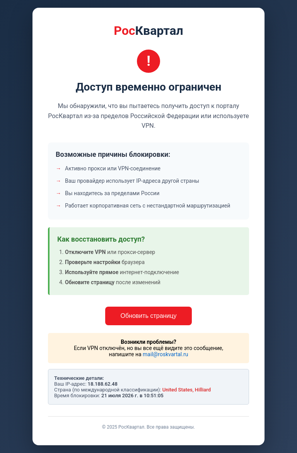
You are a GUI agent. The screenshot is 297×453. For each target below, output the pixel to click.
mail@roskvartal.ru (165, 354)
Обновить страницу (149, 315)
